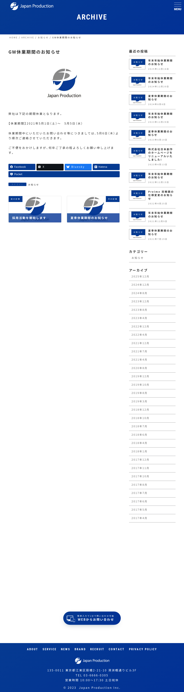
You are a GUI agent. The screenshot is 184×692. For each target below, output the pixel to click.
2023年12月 (141, 301)
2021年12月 (141, 343)
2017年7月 (140, 493)
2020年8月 (140, 368)
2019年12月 (141, 376)
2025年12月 (141, 276)
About (32, 649)
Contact (117, 649)
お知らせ (33, 185)
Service (50, 649)
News (65, 649)
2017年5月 (140, 509)
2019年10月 (141, 385)
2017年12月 (141, 459)
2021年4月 (140, 360)
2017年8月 (140, 485)
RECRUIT (97, 649)
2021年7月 (140, 351)
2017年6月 (140, 501)
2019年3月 (140, 401)
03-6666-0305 (96, 675)
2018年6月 (140, 435)
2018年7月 (140, 426)
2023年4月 (140, 318)
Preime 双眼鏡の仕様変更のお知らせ (161, 195)
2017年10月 (141, 476)
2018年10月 (141, 418)
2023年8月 (140, 310)
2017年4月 (140, 518)
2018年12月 (141, 410)
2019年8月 (140, 393)
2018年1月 (140, 451)
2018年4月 (140, 443)
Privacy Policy (143, 649)
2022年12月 (141, 326)
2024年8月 (140, 293)
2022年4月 (140, 335)
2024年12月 (141, 285)
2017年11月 (141, 468)
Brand (80, 649)
